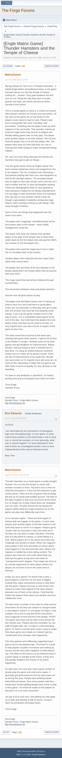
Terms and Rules (29, 751)
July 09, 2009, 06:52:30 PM (15, 418)
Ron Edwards (13, 413)
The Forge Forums (18, 10)
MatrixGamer (13, 74)
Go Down (7, 66)
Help (19, 751)
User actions (52, 66)
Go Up (6, 732)
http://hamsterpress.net (15, 403)
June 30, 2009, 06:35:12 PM (16, 80)
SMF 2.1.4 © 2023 (23, 755)
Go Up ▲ (41, 751)
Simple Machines (39, 755)
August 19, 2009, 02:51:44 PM (17, 475)
